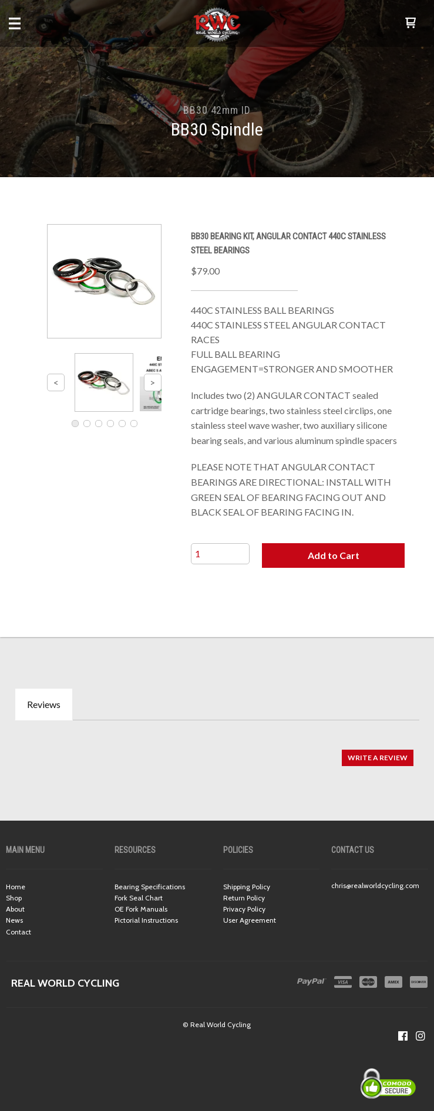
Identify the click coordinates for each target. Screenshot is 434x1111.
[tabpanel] (217, 752)
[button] (410, 23)
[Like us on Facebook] (403, 1036)
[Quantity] (220, 553)
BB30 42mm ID (217, 110)
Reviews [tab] (43, 704)
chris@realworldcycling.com (375, 885)
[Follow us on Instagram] (420, 1036)
